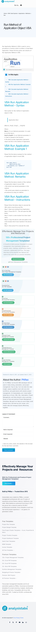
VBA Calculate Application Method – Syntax (17, 81)
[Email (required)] (18, 438)
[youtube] (19, 626)
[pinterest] (16, 626)
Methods (28, 13)
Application (21, 13)
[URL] (18, 443)
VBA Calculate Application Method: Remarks (16, 90)
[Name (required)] (18, 434)
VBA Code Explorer (13, 13)
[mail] (26, 626)
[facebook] (10, 626)
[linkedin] (23, 626)
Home (5, 13)
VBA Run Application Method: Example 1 (18, 85)
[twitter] (13, 626)
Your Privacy (17, 621)
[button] (18, 74)
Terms (21, 621)
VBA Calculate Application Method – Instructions (17, 95)
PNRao (25, 383)
